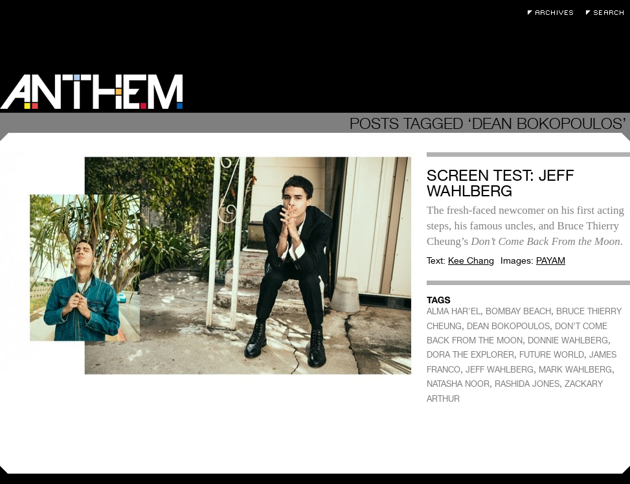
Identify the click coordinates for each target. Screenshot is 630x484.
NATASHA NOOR (458, 384)
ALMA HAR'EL (453, 311)
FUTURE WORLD (551, 355)
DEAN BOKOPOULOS (508, 326)
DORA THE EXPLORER (470, 355)
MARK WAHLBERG (575, 370)
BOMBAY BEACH (518, 311)
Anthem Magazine (91, 92)
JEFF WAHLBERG (500, 370)
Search (608, 12)
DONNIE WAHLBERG (568, 340)
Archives (553, 12)
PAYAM (550, 260)
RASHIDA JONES (527, 384)
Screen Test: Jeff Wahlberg (500, 183)
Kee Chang (471, 260)
